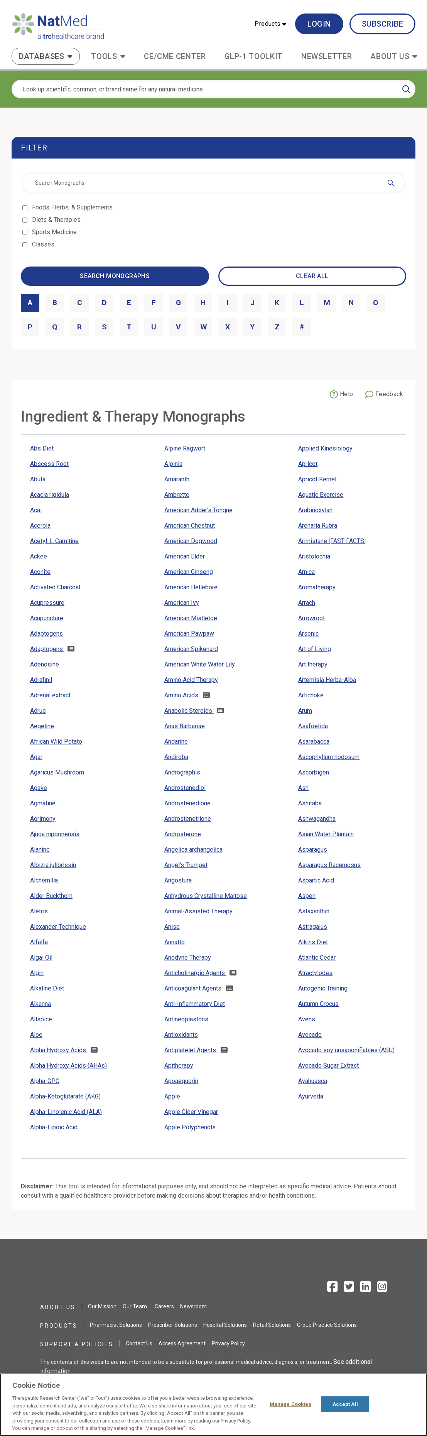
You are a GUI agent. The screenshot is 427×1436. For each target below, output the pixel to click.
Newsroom (193, 1306)
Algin (37, 973)
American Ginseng (188, 571)
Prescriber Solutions (172, 1325)
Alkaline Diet (47, 988)
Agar (36, 757)
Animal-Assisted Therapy (198, 911)
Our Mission (102, 1306)
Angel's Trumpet (186, 865)
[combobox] (213, 183)
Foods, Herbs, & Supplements (73, 207)
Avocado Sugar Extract (328, 1065)
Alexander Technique (58, 926)
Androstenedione (187, 803)
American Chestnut (189, 525)
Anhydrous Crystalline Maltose (205, 895)
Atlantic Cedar (317, 957)
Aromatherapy (317, 587)
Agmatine (43, 803)
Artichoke (311, 695)
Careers (164, 1306)
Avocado (310, 1034)
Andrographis (182, 772)
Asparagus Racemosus (329, 865)
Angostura (178, 880)
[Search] (406, 89)
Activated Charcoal (55, 587)
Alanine (40, 849)
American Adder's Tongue (198, 510)
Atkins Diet (313, 942)
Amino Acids (182, 695)
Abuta (38, 479)
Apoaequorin (181, 1081)
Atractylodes (315, 973)
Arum (305, 710)
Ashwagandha (317, 818)
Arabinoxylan (315, 510)
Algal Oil (41, 957)
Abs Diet (42, 448)
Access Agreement (182, 1343)
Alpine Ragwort (184, 448)
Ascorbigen (313, 772)
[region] (213, 1404)
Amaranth (176, 479)
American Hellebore (191, 587)
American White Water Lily (199, 664)
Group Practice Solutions (327, 1325)
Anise (172, 926)
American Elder (184, 556)
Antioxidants (181, 1034)
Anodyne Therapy (187, 957)
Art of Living (314, 649)
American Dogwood (190, 541)
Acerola (40, 525)
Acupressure (47, 602)
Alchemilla (44, 880)
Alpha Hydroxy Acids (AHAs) (68, 1065)
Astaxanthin (313, 911)
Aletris (39, 911)
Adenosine (44, 664)
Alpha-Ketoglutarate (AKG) (65, 1096)
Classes (43, 244)
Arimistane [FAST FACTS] (332, 541)
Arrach (306, 602)
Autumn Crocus (318, 1003)
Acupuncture (46, 618)
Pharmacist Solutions (116, 1325)
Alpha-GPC (44, 1081)
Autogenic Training (323, 988)
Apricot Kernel (317, 479)
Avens (306, 1019)
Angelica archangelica (193, 849)
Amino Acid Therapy (191, 679)
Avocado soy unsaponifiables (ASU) (346, 1050)
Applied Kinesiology (325, 448)
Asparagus (312, 849)
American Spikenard (191, 649)
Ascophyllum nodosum (328, 757)
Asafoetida (313, 726)
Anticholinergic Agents (195, 973)
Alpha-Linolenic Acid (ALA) (66, 1111)
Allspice (41, 1019)
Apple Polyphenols (190, 1127)
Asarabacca (313, 741)
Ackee (38, 556)
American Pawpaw (189, 633)
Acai (36, 510)
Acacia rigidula (49, 494)
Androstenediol (185, 787)
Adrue (38, 710)
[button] (270, 23)
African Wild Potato (56, 741)
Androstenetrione (187, 818)
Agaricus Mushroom (57, 772)
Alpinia (173, 463)
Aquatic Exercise (320, 494)
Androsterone (182, 834)
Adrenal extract (50, 695)
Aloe (36, 1034)
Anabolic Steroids (189, 710)
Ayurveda (310, 1096)
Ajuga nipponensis (54, 834)
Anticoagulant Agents (193, 988)
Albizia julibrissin (53, 865)
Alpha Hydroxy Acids (59, 1050)
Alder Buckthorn (51, 895)
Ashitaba (310, 803)
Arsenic (308, 633)
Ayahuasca (312, 1081)
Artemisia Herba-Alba (327, 679)
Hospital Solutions (225, 1325)
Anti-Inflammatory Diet (194, 1003)
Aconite (40, 571)
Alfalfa (39, 942)
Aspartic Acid (316, 880)
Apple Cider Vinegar (191, 1111)
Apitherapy (178, 1065)
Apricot (307, 463)
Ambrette (176, 494)
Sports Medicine (55, 232)
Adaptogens (46, 633)
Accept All (345, 1404)
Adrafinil (41, 679)
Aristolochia (314, 556)
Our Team (135, 1306)
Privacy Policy (228, 1343)
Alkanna (40, 1003)
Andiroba (176, 757)
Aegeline (42, 726)
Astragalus (312, 926)
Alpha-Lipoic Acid (54, 1127)
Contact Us (139, 1343)
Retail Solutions (272, 1325)
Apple (172, 1096)
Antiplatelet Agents (191, 1050)
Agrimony (43, 818)
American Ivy (181, 602)
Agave (38, 787)
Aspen (307, 895)
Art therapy (312, 664)
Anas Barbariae (184, 726)
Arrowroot (311, 618)
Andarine (176, 741)
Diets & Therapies (57, 219)
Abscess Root (49, 463)
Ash (303, 787)
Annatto (174, 942)
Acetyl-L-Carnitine (54, 541)
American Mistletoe (190, 618)
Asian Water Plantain (326, 834)
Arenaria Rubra (317, 525)
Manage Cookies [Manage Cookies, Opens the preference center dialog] (290, 1404)
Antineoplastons (186, 1019)
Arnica (306, 571)
